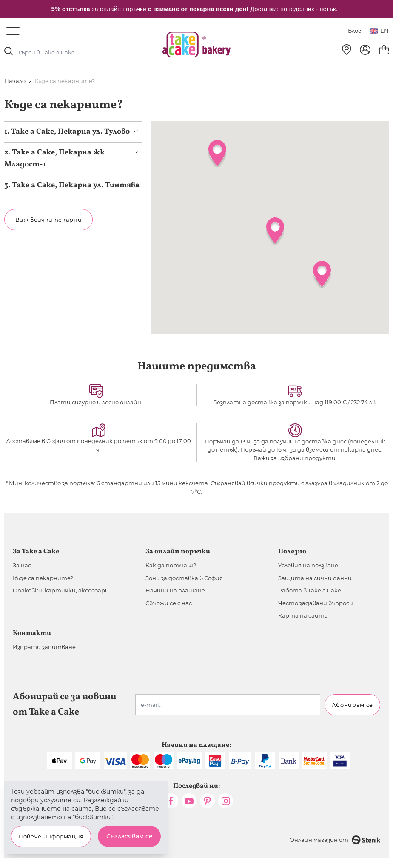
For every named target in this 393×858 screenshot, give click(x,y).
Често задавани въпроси (315, 603)
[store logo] (196, 44)
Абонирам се (352, 704)
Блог (354, 30)
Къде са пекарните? (43, 578)
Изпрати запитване (44, 647)
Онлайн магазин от (335, 839)
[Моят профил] (365, 50)
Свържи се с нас (168, 603)
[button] (275, 231)
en (379, 30)
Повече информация (51, 836)
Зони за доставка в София (184, 578)
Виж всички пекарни (48, 219)
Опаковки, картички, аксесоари (61, 590)
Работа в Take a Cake (309, 590)
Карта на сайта (303, 615)
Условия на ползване (308, 565)
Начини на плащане (175, 590)
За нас (22, 565)
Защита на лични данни (315, 578)
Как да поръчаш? (170, 565)
